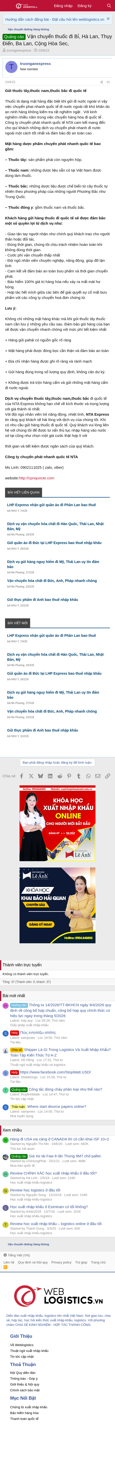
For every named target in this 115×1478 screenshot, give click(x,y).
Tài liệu (15, 1042)
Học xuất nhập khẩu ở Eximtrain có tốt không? (49, 1207)
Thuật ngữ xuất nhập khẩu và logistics (37, 1065)
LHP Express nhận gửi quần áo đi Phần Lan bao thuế (51, 505)
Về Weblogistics (21, 1345)
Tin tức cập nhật (22, 1099)
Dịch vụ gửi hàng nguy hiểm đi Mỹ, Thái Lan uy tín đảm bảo (53, 564)
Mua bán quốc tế (22, 1165)
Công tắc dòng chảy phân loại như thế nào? (56, 1089)
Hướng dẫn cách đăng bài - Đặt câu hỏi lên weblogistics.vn (54, 19)
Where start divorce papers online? (48, 1106)
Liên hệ (9, 1262)
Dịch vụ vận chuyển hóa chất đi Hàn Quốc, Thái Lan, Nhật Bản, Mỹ (55, 526)
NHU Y (15, 510)
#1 (108, 82)
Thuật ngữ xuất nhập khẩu (29, 1351)
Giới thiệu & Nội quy (24, 1384)
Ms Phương (17, 534)
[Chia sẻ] (101, 82)
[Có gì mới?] (99, 5)
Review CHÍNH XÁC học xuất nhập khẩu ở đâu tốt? (53, 1173)
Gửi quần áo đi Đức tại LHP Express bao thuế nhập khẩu (54, 543)
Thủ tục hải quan (22, 1149)
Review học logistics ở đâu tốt (35, 1190)
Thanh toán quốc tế (24, 1419)
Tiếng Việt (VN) (17, 1255)
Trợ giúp (81, 1262)
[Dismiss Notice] (107, 19)
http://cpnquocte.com (36, 478)
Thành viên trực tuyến (22, 965)
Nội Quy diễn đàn (22, 1373)
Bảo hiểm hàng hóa (24, 1413)
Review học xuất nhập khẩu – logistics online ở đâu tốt (56, 1224)
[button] (7, 6)
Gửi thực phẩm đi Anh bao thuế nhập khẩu (42, 600)
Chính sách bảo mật (25, 1390)
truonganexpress (19, 50)
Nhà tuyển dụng (21, 1116)
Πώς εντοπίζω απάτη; (33, 1032)
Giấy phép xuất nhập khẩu (29, 1025)
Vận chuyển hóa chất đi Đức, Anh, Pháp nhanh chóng (52, 581)
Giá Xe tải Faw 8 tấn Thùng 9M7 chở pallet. (56, 1156)
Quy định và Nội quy (33, 1262)
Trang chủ (98, 1262)
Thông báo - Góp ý (23, 1378)
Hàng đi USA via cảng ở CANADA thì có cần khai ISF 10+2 (59, 1139)
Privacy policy (61, 1262)
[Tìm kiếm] (109, 5)
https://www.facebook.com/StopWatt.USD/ (50, 1072)
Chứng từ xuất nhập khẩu (28, 1407)
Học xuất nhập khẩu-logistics (31, 1182)
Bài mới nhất (14, 996)
